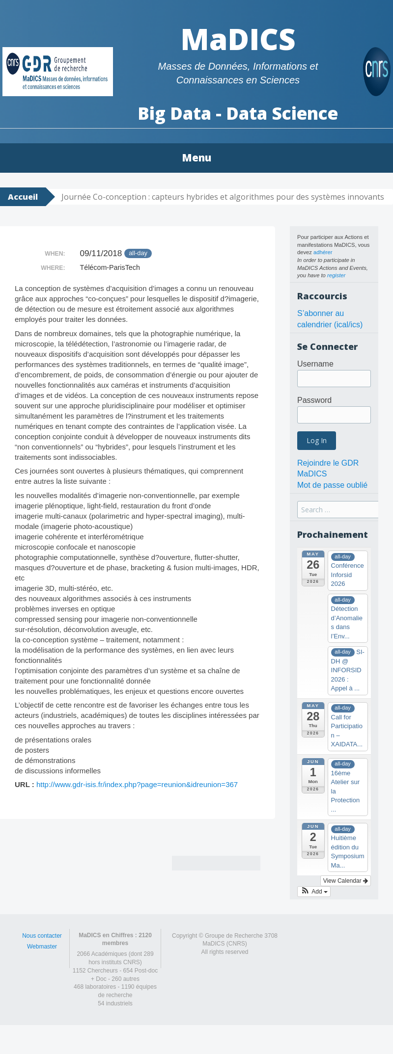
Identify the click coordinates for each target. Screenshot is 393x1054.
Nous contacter (42, 935)
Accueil (23, 196)
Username (315, 364)
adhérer (323, 252)
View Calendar (345, 880)
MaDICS (238, 39)
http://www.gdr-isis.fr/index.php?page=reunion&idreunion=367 (137, 784)
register (336, 275)
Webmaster (42, 946)
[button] (314, 891)
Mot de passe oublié (332, 485)
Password (314, 400)
